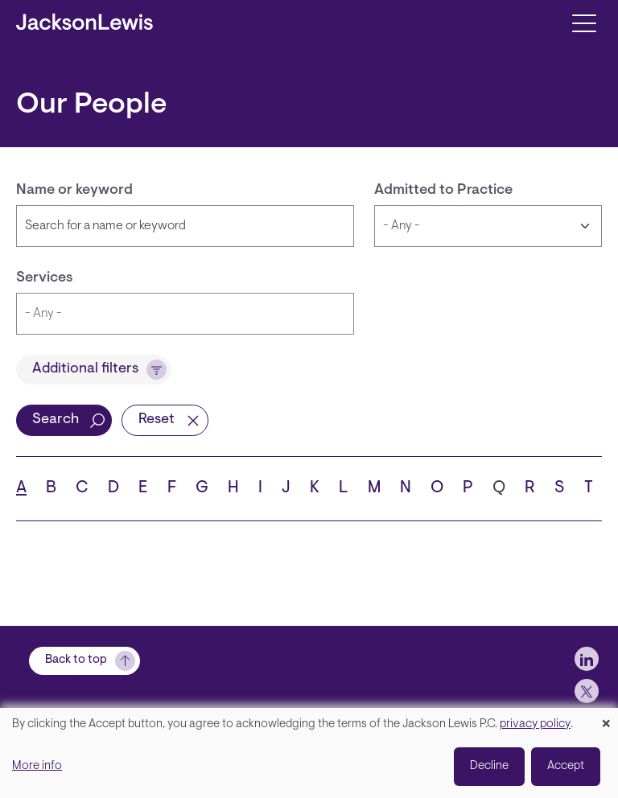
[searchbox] (185, 313)
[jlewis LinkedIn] (587, 659)
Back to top (76, 660)
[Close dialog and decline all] (606, 718)
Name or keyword (74, 190)
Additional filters (85, 369)
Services (44, 278)
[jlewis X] (587, 691)
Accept (565, 766)
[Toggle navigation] (584, 22)
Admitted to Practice (443, 190)
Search (55, 420)
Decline (489, 766)
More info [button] (37, 766)
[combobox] (185, 314)
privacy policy (535, 724)
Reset (156, 420)
